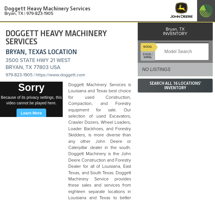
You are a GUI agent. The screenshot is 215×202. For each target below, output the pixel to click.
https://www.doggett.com (60, 75)
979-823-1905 (19, 75)
